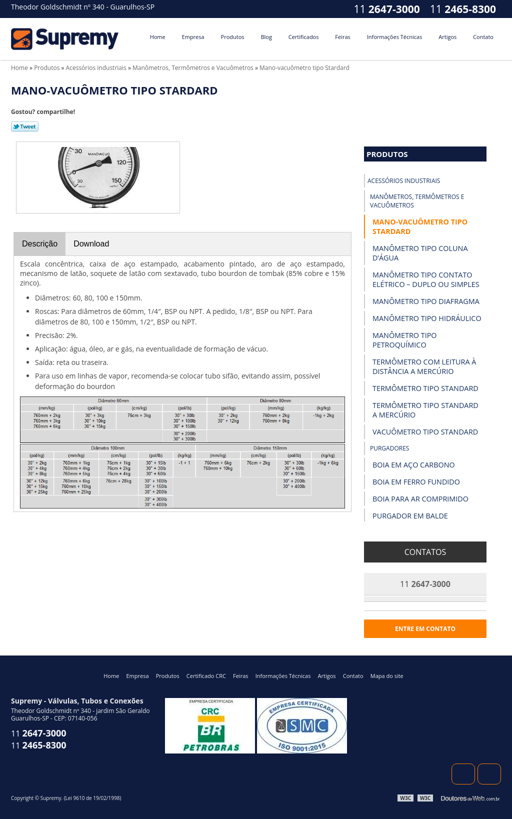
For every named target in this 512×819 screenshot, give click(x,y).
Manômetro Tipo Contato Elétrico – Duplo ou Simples (426, 279)
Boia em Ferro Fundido (416, 481)
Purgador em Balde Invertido (410, 520)
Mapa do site (387, 676)
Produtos (232, 36)
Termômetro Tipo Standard (425, 388)
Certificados (303, 36)
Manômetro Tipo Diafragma (426, 301)
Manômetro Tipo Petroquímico (404, 340)
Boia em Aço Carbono (413, 465)
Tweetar (24, 127)
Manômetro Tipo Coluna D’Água (420, 253)
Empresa (193, 36)
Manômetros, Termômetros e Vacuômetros (417, 201)
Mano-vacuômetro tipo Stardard (420, 226)
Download (91, 244)
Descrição (40, 244)
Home (158, 36)
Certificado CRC (206, 676)
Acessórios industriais (404, 180)
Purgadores (389, 448)
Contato (483, 36)
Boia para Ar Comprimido (420, 499)
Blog (266, 36)
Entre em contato (425, 628)
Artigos (447, 36)
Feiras (342, 36)
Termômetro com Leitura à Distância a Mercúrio (424, 366)
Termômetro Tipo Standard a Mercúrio (425, 410)
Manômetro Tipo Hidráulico (427, 318)
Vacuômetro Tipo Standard (425, 431)
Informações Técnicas (394, 36)
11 (463, 9)
